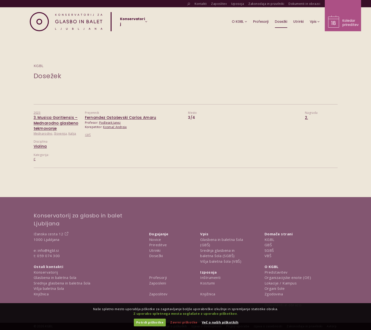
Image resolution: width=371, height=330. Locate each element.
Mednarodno (43, 133)
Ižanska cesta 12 (48, 233)
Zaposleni (157, 283)
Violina (40, 146)
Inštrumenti (210, 277)
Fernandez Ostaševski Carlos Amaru (120, 117)
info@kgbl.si (48, 250)
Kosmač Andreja (115, 127)
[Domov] (66, 21)
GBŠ (88, 135)
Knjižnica (41, 294)
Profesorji (158, 277)
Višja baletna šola (49, 288)
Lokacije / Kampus (281, 283)
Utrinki (155, 250)
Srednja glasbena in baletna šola (62, 283)
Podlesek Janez (110, 123)
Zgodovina (274, 294)
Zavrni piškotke (183, 322)
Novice (155, 239)
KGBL (269, 239)
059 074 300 (48, 255)
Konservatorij (46, 272)
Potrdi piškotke (150, 322)
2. (306, 117)
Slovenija (60, 133)
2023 (37, 113)
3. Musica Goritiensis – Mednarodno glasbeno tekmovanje (56, 123)
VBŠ (268, 255)
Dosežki (156, 255)
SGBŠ (269, 250)
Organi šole (275, 288)
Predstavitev (276, 272)
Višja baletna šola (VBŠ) (220, 261)
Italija (72, 133)
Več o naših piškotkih (220, 322)
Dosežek (47, 75)
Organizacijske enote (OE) (288, 277)
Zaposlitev (158, 294)
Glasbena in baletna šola (55, 277)
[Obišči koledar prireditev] (343, 15)
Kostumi (207, 283)
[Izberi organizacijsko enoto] (132, 23)
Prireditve (158, 244)
